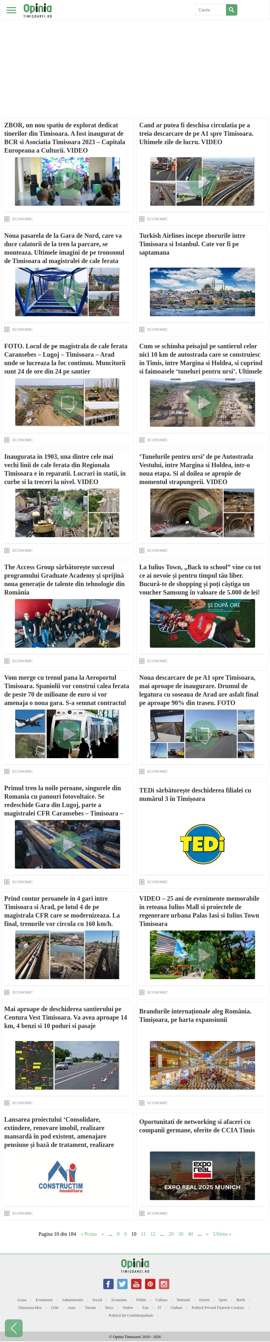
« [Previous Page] (102, 1234)
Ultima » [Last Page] (222, 1234)
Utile (55, 1307)
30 (181, 1234)
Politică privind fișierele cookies (218, 1307)
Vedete (128, 1307)
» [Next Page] (207, 1234)
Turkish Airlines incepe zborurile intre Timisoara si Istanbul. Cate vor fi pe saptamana (192, 244)
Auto (71, 1307)
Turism (90, 1307)
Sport (223, 1300)
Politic (141, 1300)
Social (97, 1300)
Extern (204, 1300)
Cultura (161, 1300)
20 (171, 1234)
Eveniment (44, 1300)
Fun (145, 1307)
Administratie (72, 1300)
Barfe (240, 1300)
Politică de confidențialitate (131, 1315)
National (183, 1300)
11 (143, 1234)
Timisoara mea (30, 1307)
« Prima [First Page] (89, 1234)
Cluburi (177, 1307)
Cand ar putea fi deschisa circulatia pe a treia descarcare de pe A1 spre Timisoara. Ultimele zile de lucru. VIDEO (196, 133)
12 (153, 1234)
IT (159, 1307)
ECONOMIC (22, 219)
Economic (119, 1300)
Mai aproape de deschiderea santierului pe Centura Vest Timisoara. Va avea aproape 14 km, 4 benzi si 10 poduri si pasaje (65, 1017)
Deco (109, 1307)
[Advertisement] (135, 48)
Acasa (22, 1300)
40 (190, 1234)
